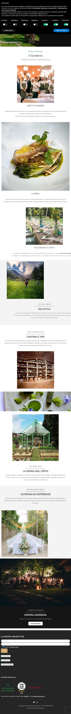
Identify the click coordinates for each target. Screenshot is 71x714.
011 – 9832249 (24, 696)
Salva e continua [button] (61, 30)
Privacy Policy (14, 647)
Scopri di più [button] (8, 30)
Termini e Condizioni (8, 664)
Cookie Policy (6, 660)
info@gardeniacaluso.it (38, 696)
